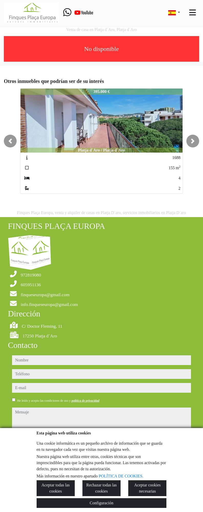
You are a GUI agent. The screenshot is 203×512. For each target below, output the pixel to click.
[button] (10, 141)
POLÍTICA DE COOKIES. (121, 476)
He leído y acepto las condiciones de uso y (58, 400)
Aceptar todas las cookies (55, 488)
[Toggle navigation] (192, 12)
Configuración (101, 503)
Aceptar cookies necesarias (147, 488)
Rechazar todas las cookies (101, 488)
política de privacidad (85, 400)
